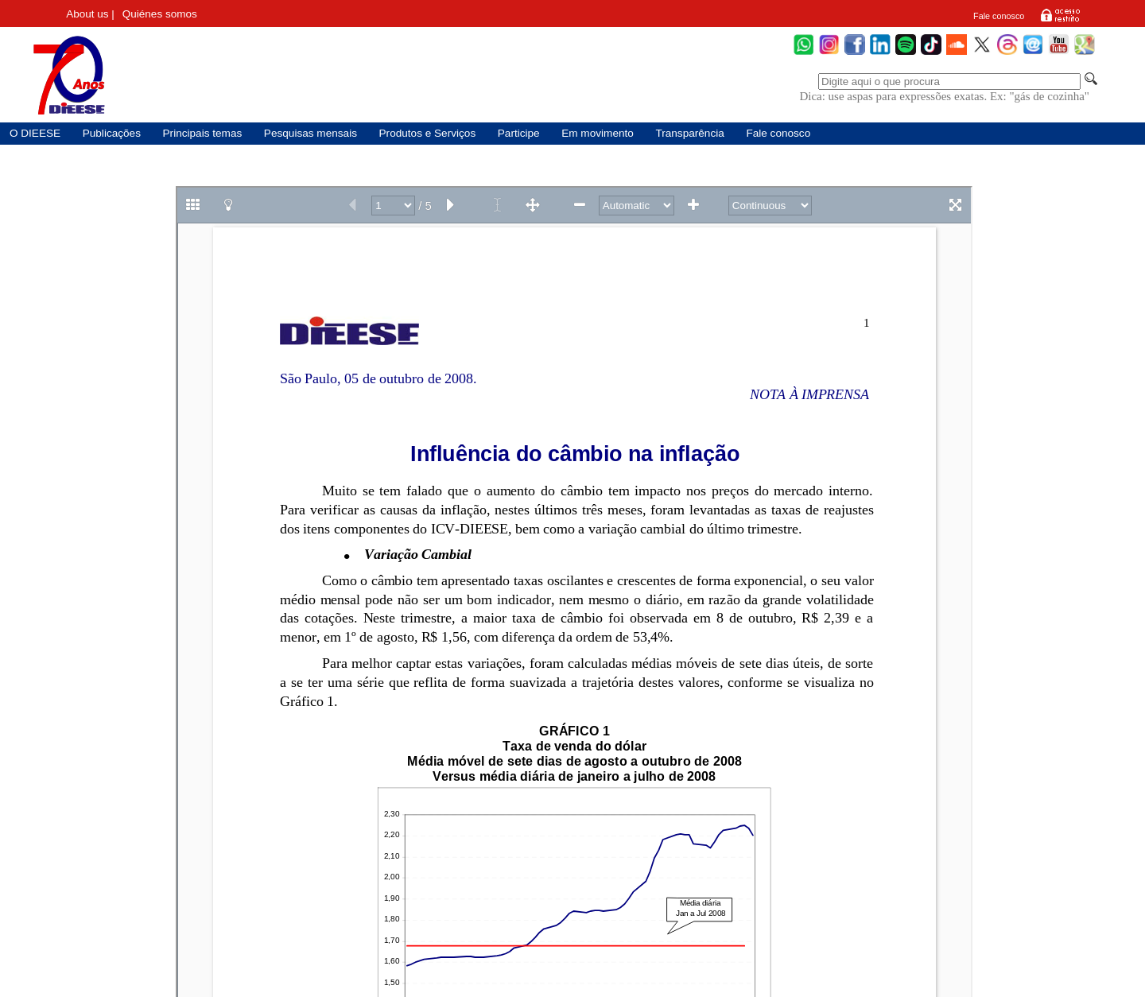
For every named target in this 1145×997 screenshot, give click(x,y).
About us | (90, 14)
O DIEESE (35, 133)
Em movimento (597, 133)
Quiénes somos (159, 14)
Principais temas (203, 133)
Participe (519, 133)
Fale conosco (998, 16)
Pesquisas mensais (310, 133)
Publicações (112, 133)
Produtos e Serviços (427, 133)
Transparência (689, 133)
